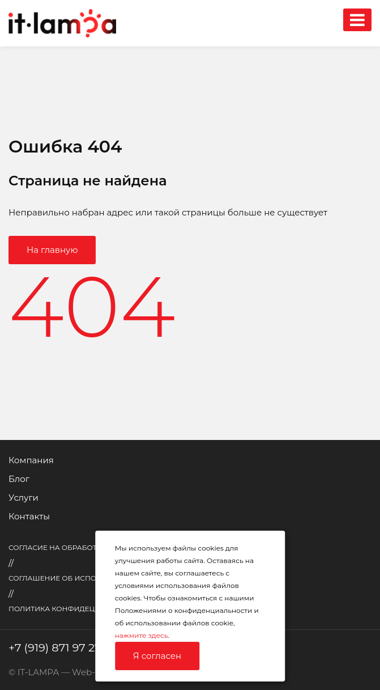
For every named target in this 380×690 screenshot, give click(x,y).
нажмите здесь (141, 635)
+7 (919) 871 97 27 (54, 647)
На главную (52, 249)
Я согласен (157, 655)
